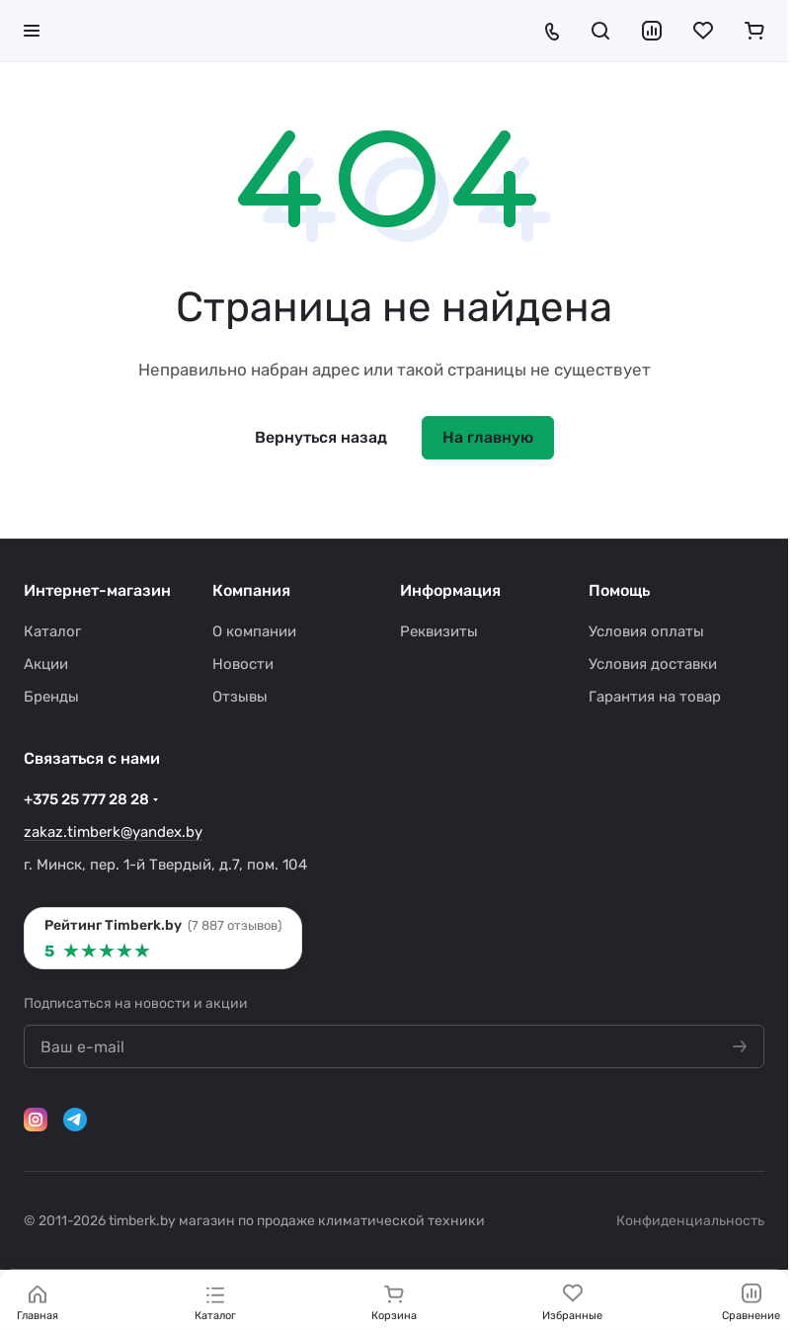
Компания (251, 590)
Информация (450, 590)
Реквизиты (439, 631)
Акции (46, 664)
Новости (243, 664)
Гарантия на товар (655, 697)
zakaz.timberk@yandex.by (113, 832)
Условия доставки (653, 664)
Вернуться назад (321, 437)
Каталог (52, 631)
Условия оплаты (646, 631)
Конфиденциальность (690, 1220)
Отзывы (240, 697)
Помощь (619, 590)
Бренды (51, 697)
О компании (254, 631)
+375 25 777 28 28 (86, 799)
